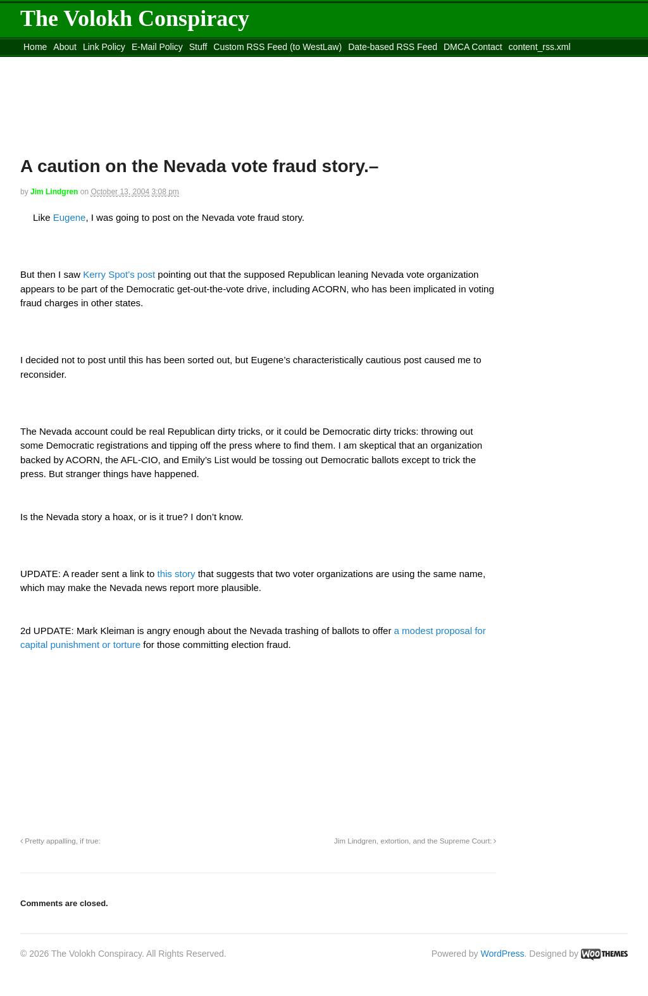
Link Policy (104, 47)
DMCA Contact (473, 47)
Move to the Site (90, 63)
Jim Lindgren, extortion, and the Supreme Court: (415, 841)
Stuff (198, 47)
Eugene (68, 217)
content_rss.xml (540, 47)
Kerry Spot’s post (119, 274)
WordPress (503, 954)
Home (35, 47)
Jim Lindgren (54, 191)
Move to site (203, 63)
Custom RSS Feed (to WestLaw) (277, 47)
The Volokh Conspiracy (134, 18)
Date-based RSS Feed (392, 47)
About (65, 47)
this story (178, 573)
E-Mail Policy (157, 47)
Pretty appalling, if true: (60, 841)
